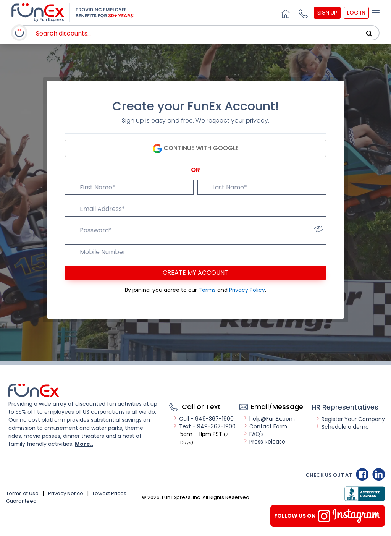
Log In (356, 12)
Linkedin (378, 474)
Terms (208, 290)
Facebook (362, 474)
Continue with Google (196, 148)
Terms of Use (22, 493)
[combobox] (196, 33)
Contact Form (265, 426)
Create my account (195, 272)
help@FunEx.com (269, 419)
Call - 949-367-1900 (203, 419)
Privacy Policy (247, 290)
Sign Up (327, 12)
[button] (302, 12)
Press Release (264, 441)
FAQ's (253, 434)
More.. (84, 444)
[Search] (369, 33)
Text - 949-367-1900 (204, 426)
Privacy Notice (65, 493)
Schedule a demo (342, 427)
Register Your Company (350, 419)
